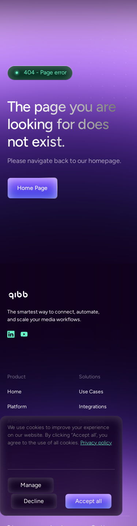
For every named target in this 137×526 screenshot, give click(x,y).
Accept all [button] (88, 501)
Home (14, 392)
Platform (17, 407)
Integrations (93, 407)
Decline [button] (34, 501)
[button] (31, 485)
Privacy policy (96, 443)
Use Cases (91, 392)
